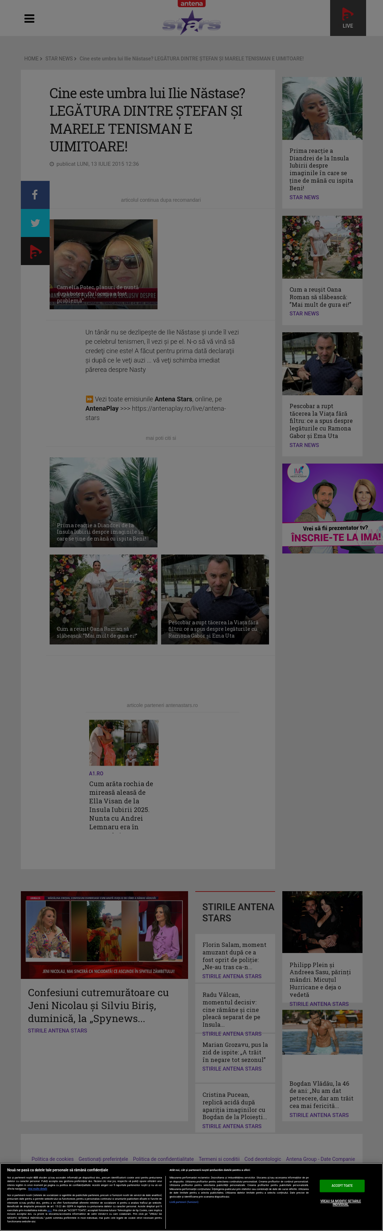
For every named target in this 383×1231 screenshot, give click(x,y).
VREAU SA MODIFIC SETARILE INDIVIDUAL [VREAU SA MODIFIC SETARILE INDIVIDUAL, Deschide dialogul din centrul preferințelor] (340, 1203)
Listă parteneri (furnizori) (184, 1202)
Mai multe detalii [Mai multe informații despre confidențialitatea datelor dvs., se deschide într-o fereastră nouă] (37, 1188)
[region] (191, 1197)
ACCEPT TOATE (342, 1185)
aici (49, 1210)
